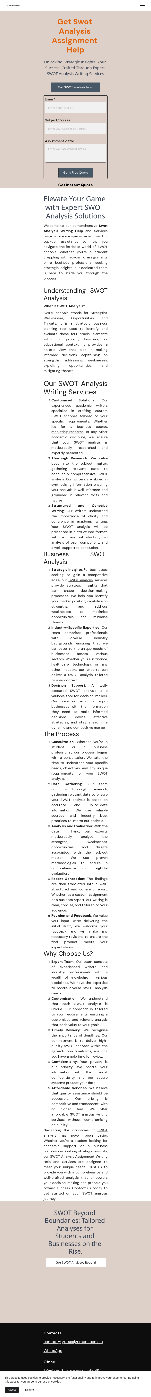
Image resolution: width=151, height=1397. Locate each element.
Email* (50, 99)
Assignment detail (59, 141)
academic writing (92, 521)
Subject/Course (57, 120)
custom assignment (91, 894)
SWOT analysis (81, 580)
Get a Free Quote (75, 172)
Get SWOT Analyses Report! (76, 1263)
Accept (12, 1389)
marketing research (67, 432)
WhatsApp (53, 1350)
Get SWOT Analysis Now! (75, 87)
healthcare (60, 664)
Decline (29, 1389)
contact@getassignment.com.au (73, 1341)
